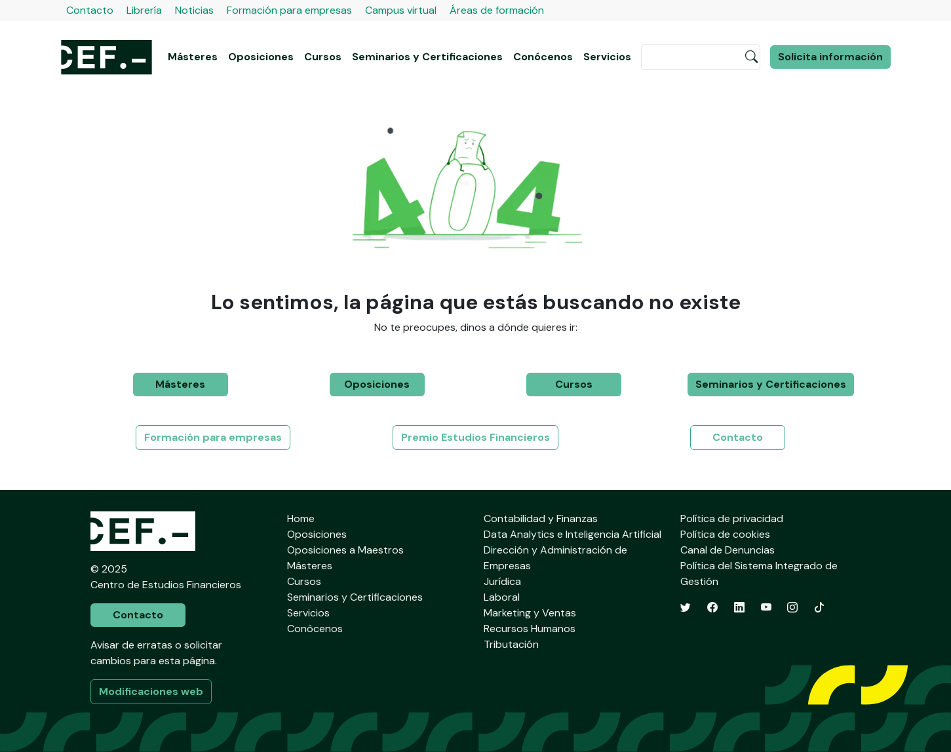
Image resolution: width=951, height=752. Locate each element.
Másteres (193, 57)
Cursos (322, 57)
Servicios (607, 57)
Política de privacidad (731, 518)
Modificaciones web (151, 691)
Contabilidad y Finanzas (541, 518)
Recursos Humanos (529, 628)
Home (301, 518)
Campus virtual (401, 10)
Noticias (194, 10)
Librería (144, 10)
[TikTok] (819, 607)
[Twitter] (685, 607)
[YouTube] (766, 607)
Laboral (502, 597)
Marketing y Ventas (530, 613)
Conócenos (543, 57)
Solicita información (830, 57)
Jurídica (502, 581)
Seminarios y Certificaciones (427, 57)
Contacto (89, 10)
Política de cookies (725, 534)
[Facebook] (712, 607)
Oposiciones (261, 57)
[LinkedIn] (739, 607)
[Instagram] (792, 607)
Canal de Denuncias (727, 550)
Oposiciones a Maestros (345, 550)
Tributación (511, 644)
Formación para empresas (289, 10)
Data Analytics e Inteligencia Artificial (572, 534)
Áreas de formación (497, 10)
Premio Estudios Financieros (475, 437)
